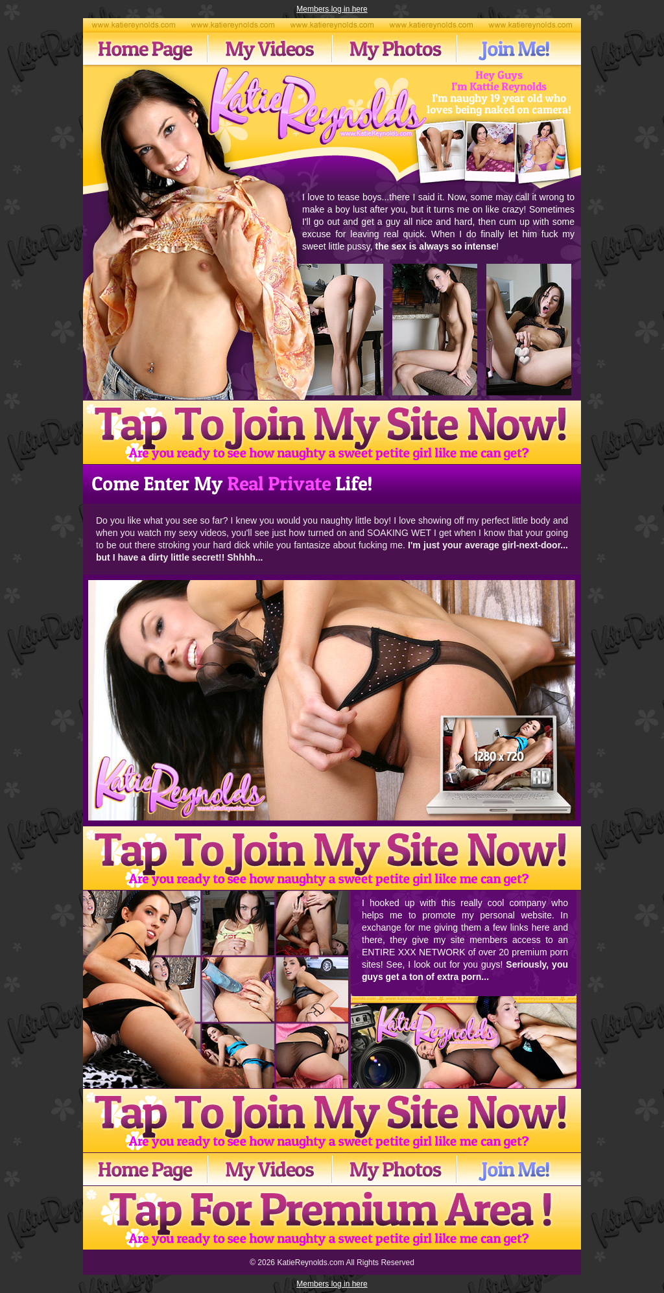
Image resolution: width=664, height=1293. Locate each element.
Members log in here (331, 9)
